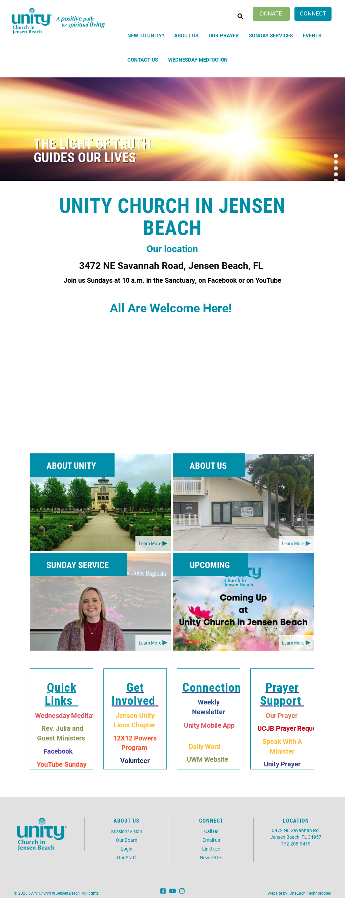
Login (126, 848)
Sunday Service (77, 565)
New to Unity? (145, 35)
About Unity (71, 465)
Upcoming (210, 565)
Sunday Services (271, 35)
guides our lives (85, 157)
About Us (186, 35)
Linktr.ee (211, 848)
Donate (271, 13)
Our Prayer (224, 35)
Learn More (150, 543)
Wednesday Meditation (198, 59)
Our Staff (126, 857)
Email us (211, 840)
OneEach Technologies (310, 893)
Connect (313, 13)
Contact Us (142, 59)
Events (312, 35)
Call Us (211, 831)
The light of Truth (92, 143)
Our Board (126, 840)
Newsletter (211, 857)
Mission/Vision (126, 831)
